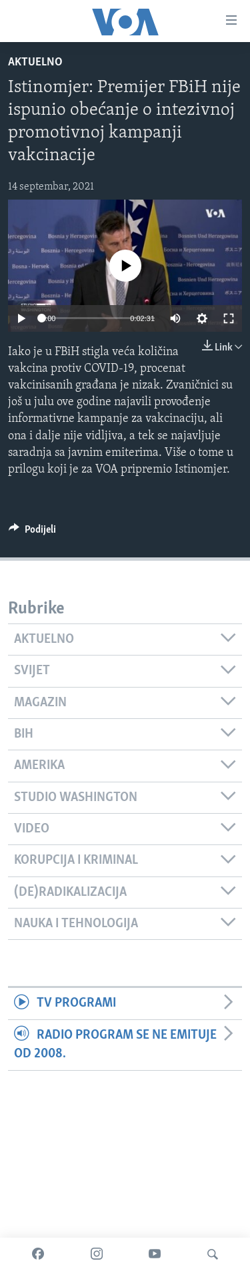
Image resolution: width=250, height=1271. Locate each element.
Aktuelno (35, 62)
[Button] (32, 532)
